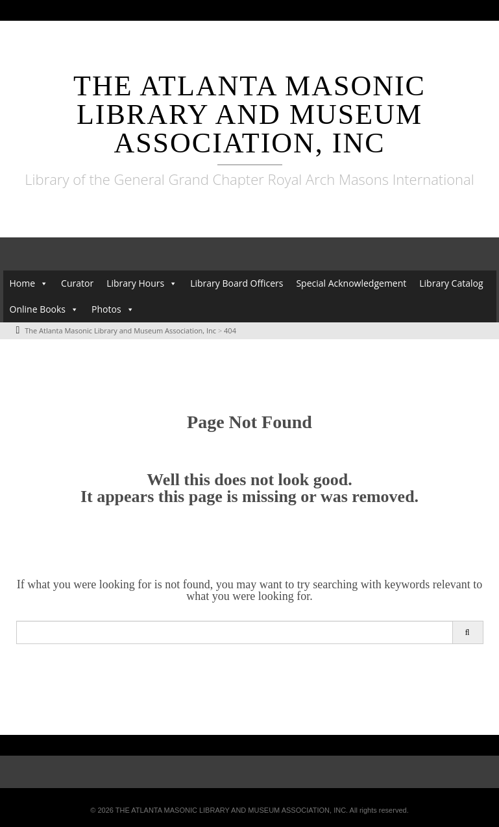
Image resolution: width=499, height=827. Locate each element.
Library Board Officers (236, 283)
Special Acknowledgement (351, 283)
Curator (77, 283)
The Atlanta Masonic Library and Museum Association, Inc (249, 114)
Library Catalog (451, 283)
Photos (106, 309)
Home (23, 283)
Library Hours (135, 283)
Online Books (38, 309)
